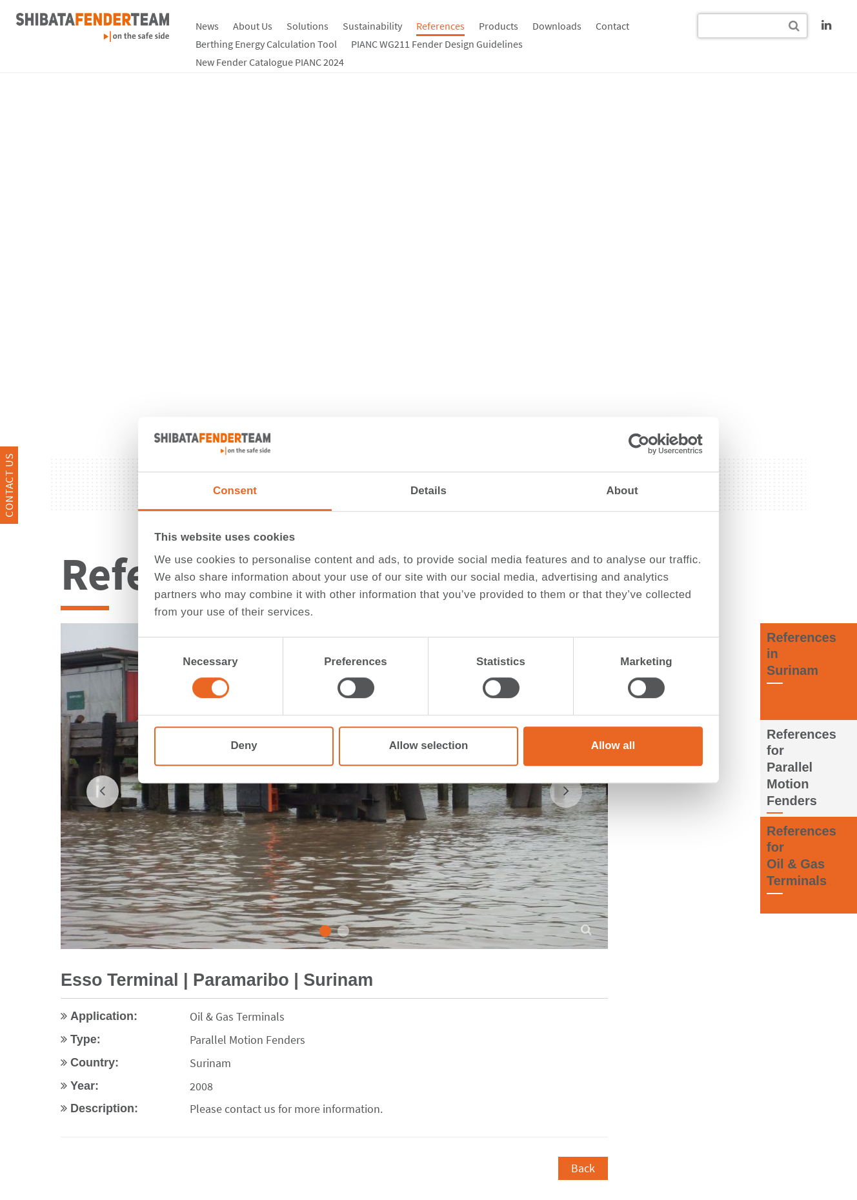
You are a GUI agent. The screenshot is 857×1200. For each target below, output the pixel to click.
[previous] (102, 791)
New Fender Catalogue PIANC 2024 (270, 61)
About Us (252, 25)
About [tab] (622, 491)
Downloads (556, 25)
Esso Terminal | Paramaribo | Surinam (217, 980)
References (440, 25)
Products (498, 25)
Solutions (307, 25)
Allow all (613, 746)
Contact (612, 25)
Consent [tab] (235, 491)
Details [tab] (428, 491)
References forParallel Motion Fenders (801, 766)
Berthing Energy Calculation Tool (266, 43)
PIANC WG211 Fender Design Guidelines (437, 43)
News (207, 25)
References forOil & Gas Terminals (801, 855)
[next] (566, 791)
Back (583, 1167)
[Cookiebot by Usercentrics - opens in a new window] (646, 444)
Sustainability (372, 25)
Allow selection (429, 746)
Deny (243, 746)
